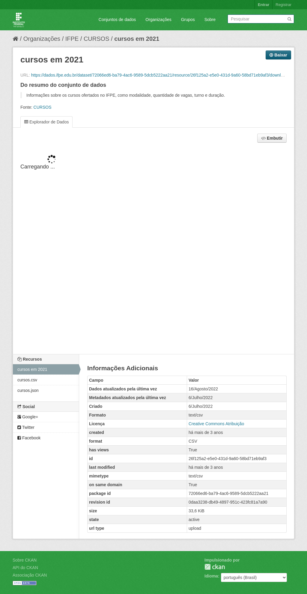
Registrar (283, 4)
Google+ (27, 416)
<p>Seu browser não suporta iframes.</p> (153, 249)
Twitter (25, 427)
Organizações (158, 19)
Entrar (263, 4)
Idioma (211, 576)
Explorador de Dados (46, 122)
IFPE (72, 38)
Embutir (272, 138)
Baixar (278, 55)
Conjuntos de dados (117, 19)
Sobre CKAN (25, 560)
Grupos (188, 19)
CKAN (214, 567)
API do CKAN (25, 567)
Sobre (210, 19)
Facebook (28, 437)
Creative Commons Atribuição (216, 423)
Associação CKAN (30, 575)
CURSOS (96, 38)
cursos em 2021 (136, 38)
